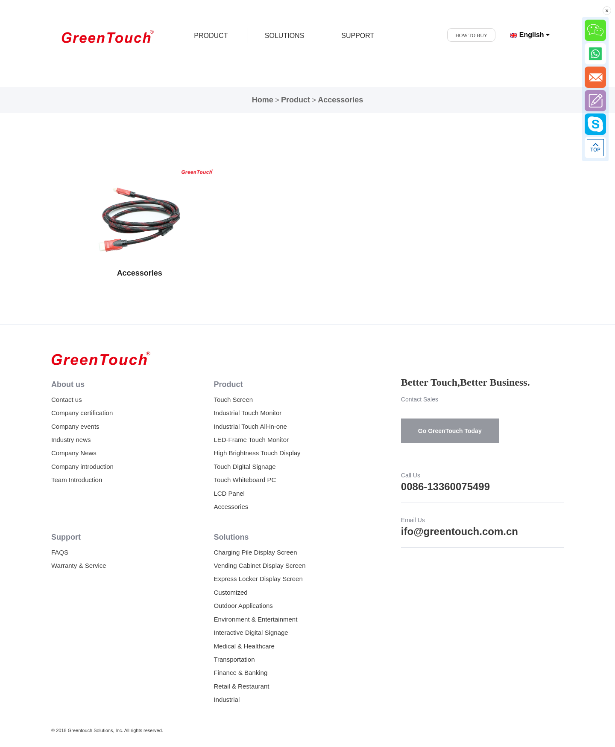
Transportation (234, 659)
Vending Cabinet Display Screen (259, 565)
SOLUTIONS (284, 35)
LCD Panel (229, 493)
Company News (74, 452)
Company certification (82, 412)
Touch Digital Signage (244, 466)
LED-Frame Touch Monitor (251, 439)
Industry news (71, 439)
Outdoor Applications (243, 605)
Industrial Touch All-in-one (250, 426)
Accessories (340, 100)
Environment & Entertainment (255, 619)
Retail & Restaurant (241, 686)
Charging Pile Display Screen (255, 552)
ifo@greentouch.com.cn (459, 531)
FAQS (59, 552)
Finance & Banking (240, 672)
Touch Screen (233, 399)
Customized (230, 592)
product (211, 35)
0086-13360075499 (445, 486)
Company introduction (82, 466)
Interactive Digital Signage (251, 632)
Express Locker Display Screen (258, 578)
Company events (75, 426)
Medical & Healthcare (244, 646)
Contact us (66, 399)
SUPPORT (357, 35)
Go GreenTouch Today (450, 430)
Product (295, 100)
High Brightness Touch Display (257, 452)
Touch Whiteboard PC (245, 479)
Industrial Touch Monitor (247, 412)
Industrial (227, 699)
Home (262, 100)
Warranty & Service (78, 565)
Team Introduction (76, 479)
